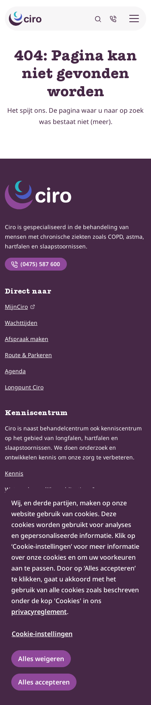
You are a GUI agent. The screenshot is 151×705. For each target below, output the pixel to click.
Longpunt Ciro (24, 387)
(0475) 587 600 (35, 264)
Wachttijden (21, 323)
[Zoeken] (98, 18)
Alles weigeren (41, 658)
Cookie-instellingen (42, 633)
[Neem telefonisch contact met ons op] (114, 18)
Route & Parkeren (28, 355)
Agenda (15, 371)
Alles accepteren (44, 682)
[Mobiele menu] (134, 18)
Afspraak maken (26, 339)
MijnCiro (16, 306)
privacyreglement (39, 611)
